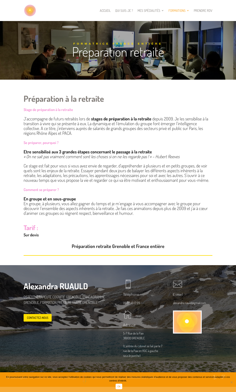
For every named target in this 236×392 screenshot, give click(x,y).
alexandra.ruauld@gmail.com (189, 303)
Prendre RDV (203, 11)
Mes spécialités (149, 11)
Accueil (105, 11)
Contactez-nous (37, 318)
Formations (177, 11)
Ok (119, 386)
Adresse (129, 324)
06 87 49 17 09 (131, 303)
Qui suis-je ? (124, 11)
